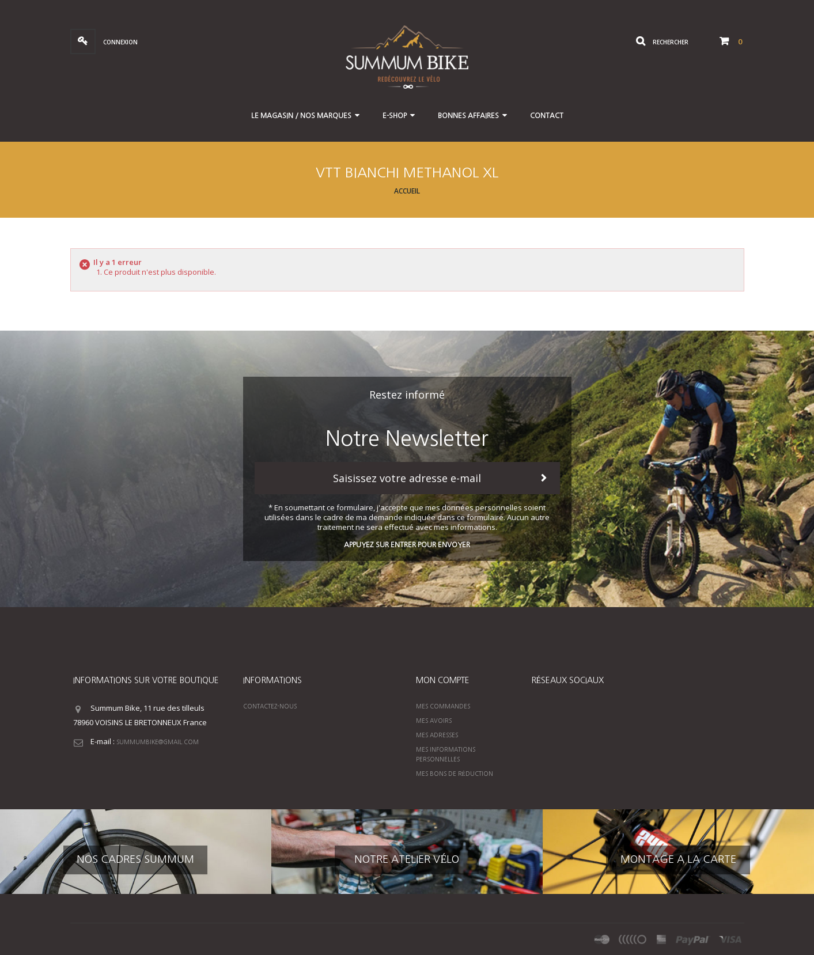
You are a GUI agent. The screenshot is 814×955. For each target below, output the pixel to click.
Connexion (119, 42)
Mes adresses (437, 735)
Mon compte (443, 680)
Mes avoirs (434, 720)
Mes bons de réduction (454, 773)
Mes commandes (443, 706)
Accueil (407, 191)
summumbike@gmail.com (157, 742)
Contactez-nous (270, 706)
